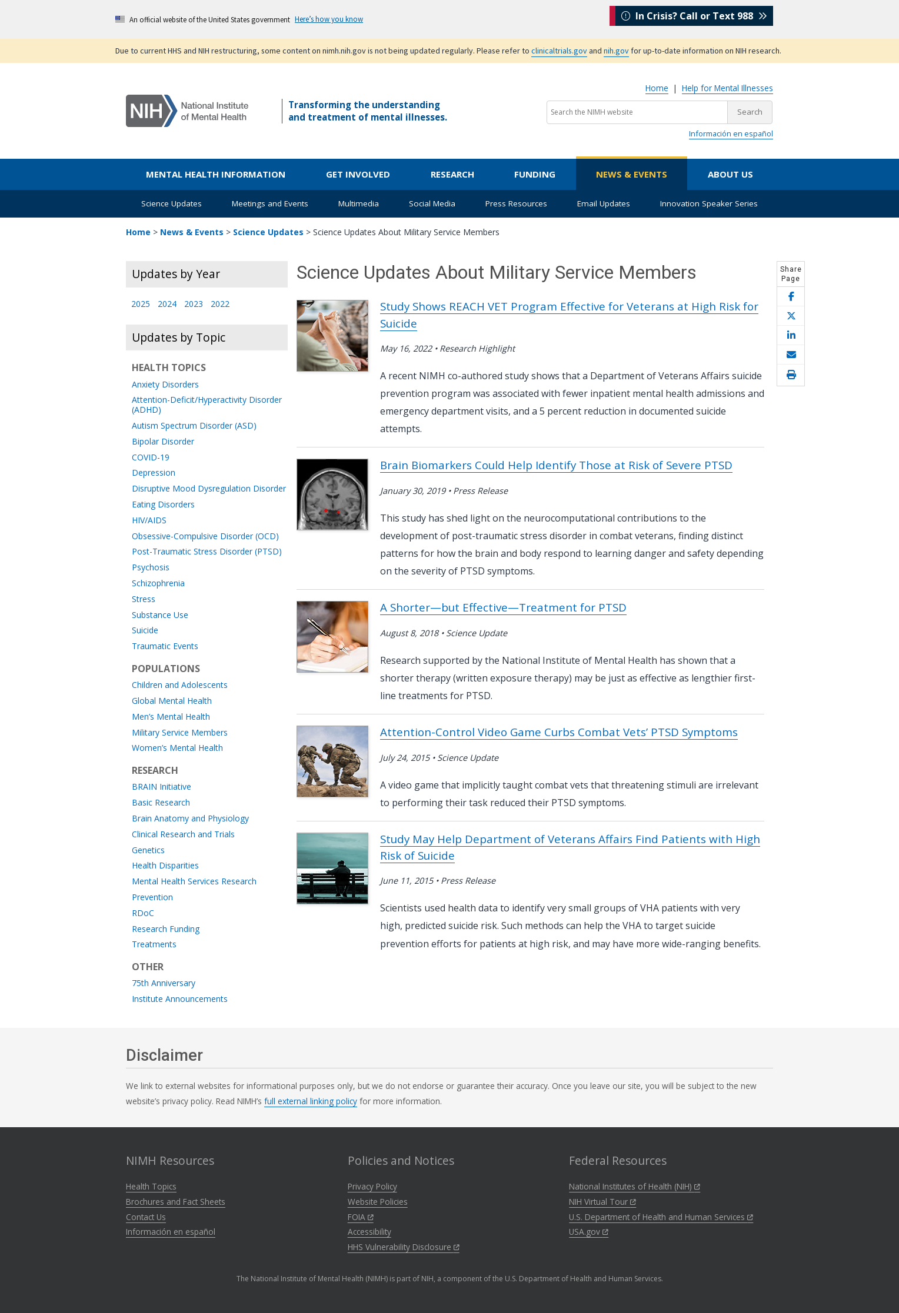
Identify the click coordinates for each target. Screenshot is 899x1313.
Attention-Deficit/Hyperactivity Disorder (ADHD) (207, 405)
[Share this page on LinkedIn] (790, 335)
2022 (220, 304)
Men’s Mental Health (171, 717)
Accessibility (369, 1231)
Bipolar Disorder (163, 442)
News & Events (631, 174)
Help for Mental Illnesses (727, 87)
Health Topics (151, 1186)
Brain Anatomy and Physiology (190, 819)
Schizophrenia (158, 584)
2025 (140, 304)
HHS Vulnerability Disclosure (404, 1246)
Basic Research (161, 803)
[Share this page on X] (790, 316)
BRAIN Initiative (161, 787)
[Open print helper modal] (790, 375)
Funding (534, 174)
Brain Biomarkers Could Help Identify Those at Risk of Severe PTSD (556, 464)
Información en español (731, 133)
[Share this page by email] (790, 355)
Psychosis (150, 568)
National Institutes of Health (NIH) (634, 1186)
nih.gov (616, 50)
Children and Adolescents (180, 685)
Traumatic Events (165, 647)
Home (656, 87)
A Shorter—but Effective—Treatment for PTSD (503, 607)
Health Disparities (165, 866)
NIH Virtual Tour (602, 1201)
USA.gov (588, 1231)
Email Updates (603, 203)
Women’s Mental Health (177, 748)
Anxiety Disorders (165, 385)
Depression (153, 473)
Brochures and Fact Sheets (175, 1201)
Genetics (148, 851)
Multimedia (358, 203)
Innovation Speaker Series (709, 203)
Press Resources (516, 203)
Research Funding (165, 929)
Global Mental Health (172, 701)
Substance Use (160, 615)
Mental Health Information (215, 174)
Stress (143, 599)
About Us (730, 174)
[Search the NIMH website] (637, 112)
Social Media (432, 203)
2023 (193, 304)
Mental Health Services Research (194, 882)
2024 (167, 304)
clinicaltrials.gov (559, 50)
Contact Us (146, 1216)
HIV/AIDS (149, 521)
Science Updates (171, 203)
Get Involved (358, 174)
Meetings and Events (270, 203)
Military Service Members (180, 733)
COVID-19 (150, 458)
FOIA (361, 1216)
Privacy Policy (372, 1186)
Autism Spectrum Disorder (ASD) (194, 426)
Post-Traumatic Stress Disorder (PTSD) (207, 552)
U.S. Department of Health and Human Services (661, 1216)
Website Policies (378, 1201)
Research (452, 174)
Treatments (154, 945)
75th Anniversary (163, 983)
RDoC (143, 913)
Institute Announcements (180, 999)
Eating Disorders (163, 505)
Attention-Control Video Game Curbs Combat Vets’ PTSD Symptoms (559, 731)
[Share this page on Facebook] (790, 296)
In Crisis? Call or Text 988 (694, 18)
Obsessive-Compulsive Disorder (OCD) (205, 537)
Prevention (152, 898)
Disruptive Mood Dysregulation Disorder (209, 489)
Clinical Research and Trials (183, 835)
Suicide (145, 631)
